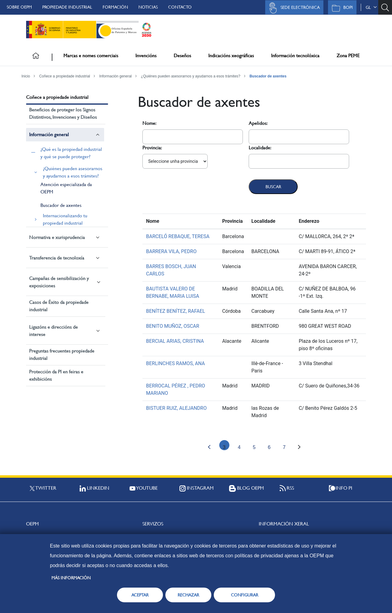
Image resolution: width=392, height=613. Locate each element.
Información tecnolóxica (295, 55)
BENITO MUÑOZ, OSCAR (172, 326)
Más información (71, 577)
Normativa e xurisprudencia (57, 237)
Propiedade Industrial (67, 7)
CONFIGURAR (244, 594)
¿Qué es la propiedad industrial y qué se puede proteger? (71, 152)
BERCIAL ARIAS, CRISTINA (175, 341)
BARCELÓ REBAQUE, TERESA (177, 236)
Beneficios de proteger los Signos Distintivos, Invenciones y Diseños (63, 113)
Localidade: (260, 148)
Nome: (149, 123)
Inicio (25, 76)
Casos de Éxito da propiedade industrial (59, 305)
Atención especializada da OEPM (66, 188)
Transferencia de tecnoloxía (56, 258)
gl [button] (371, 7)
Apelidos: (258, 123)
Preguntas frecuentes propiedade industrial (61, 354)
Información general (115, 76)
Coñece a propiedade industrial (64, 76)
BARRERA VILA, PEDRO (171, 251)
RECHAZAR (188, 594)
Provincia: (152, 148)
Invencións (145, 55)
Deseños (182, 55)
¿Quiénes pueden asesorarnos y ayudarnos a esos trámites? (190, 76)
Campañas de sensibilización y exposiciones (59, 282)
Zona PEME (348, 55)
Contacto (180, 7)
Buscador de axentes (268, 76)
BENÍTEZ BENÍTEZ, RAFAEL (175, 311)
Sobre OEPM (19, 7)
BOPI (341, 8)
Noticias (148, 7)
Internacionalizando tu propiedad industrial (65, 219)
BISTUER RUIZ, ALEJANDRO (176, 408)
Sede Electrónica (293, 8)
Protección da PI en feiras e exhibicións (56, 375)
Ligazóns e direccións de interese (53, 330)
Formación (115, 7)
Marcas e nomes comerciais (90, 55)
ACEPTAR (140, 594)
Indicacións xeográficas (231, 55)
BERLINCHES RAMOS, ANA (175, 363)
